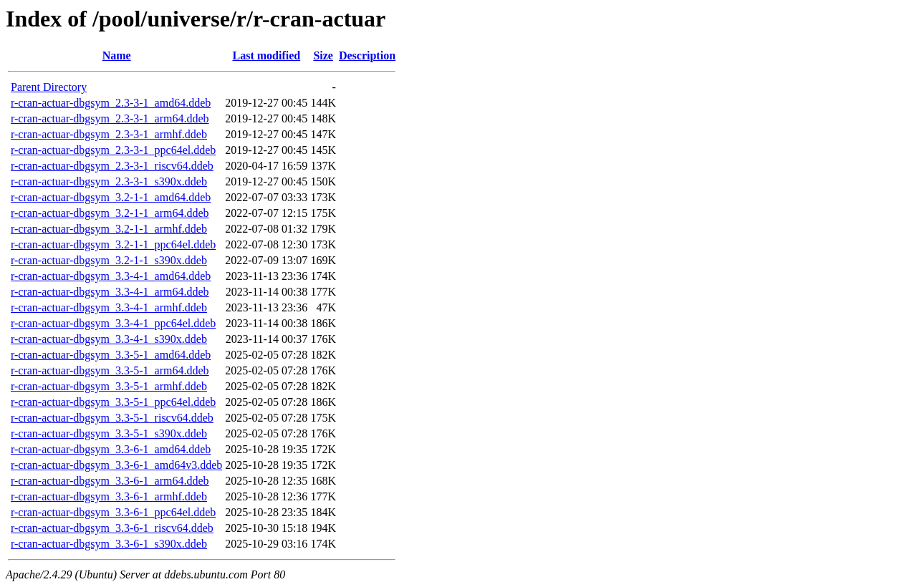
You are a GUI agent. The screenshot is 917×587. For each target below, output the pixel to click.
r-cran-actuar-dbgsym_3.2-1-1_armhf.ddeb (109, 229)
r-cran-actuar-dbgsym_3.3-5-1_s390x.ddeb (109, 433)
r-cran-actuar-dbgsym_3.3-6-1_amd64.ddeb (111, 449)
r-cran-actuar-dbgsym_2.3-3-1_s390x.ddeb (109, 181)
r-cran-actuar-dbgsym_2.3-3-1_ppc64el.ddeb (113, 150)
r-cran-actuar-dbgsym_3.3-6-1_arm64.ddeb (110, 481)
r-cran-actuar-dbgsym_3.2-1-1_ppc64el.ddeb (113, 244)
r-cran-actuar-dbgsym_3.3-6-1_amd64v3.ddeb (116, 465)
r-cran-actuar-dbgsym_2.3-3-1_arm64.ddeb (110, 118)
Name (116, 55)
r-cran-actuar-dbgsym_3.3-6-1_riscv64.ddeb (112, 528)
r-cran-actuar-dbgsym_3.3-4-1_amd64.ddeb (111, 276)
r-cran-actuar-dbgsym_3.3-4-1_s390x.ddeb (109, 339)
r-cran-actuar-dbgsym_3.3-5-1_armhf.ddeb (109, 386)
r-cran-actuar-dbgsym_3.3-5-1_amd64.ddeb (111, 355)
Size (323, 55)
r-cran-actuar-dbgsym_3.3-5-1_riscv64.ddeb (112, 418)
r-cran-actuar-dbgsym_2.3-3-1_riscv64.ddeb (112, 166)
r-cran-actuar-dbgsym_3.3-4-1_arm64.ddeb (110, 292)
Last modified (266, 55)
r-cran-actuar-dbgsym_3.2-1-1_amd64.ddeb (111, 197)
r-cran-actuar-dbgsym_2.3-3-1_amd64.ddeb (111, 103)
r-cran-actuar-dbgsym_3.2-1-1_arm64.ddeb (110, 213)
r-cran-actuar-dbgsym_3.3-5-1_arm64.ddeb (110, 370)
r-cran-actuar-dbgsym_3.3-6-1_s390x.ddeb (109, 544)
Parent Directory (49, 87)
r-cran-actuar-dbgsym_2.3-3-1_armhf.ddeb (109, 134)
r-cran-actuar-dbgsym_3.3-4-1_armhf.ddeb (109, 307)
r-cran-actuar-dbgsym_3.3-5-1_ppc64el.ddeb (113, 402)
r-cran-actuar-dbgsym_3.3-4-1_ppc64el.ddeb (113, 323)
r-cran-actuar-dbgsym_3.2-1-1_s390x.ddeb (109, 260)
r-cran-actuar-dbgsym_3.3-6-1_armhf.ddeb (109, 496)
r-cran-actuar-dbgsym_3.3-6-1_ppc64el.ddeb (113, 512)
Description (367, 55)
